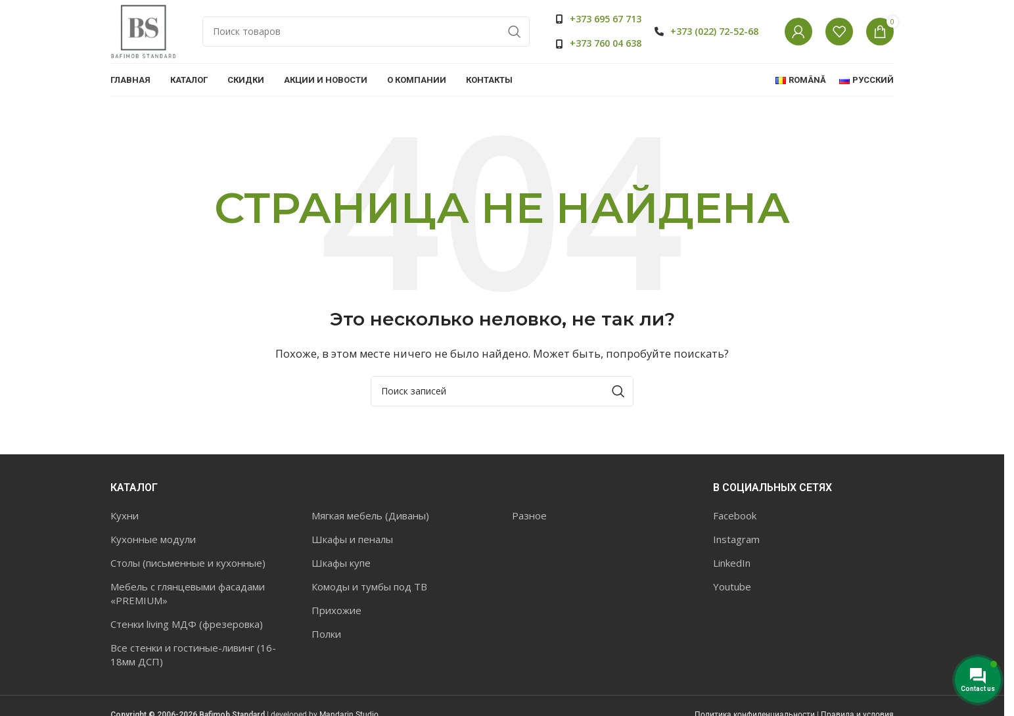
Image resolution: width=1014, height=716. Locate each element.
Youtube (732, 588)
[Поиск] (366, 33)
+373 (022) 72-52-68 (714, 32)
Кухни (124, 517)
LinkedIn (731, 564)
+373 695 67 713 (605, 20)
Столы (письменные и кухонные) (187, 564)
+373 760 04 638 (605, 44)
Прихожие (336, 612)
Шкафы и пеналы (352, 541)
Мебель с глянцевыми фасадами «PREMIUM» (187, 595)
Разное (529, 517)
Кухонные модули (153, 541)
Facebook (734, 517)
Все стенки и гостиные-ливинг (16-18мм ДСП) (193, 656)
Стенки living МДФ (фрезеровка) (186, 625)
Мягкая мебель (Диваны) (370, 517)
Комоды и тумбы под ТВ (369, 588)
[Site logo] (143, 31)
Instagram (736, 541)
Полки (326, 635)
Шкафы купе (341, 564)
